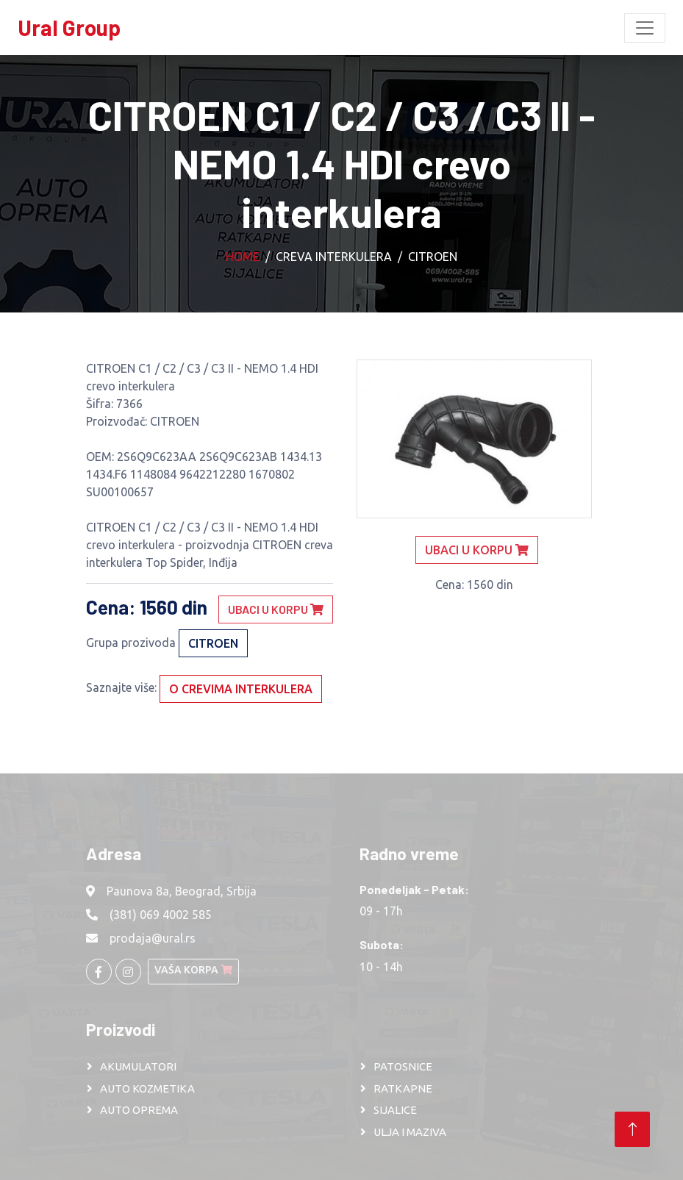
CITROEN (432, 256)
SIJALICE (395, 1110)
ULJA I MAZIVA (409, 1132)
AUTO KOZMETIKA (147, 1088)
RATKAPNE (402, 1088)
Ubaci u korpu (275, 609)
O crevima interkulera (240, 689)
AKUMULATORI (138, 1066)
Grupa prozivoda (131, 642)
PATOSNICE (402, 1066)
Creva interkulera (334, 256)
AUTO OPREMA (139, 1110)
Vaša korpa (193, 970)
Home (243, 256)
